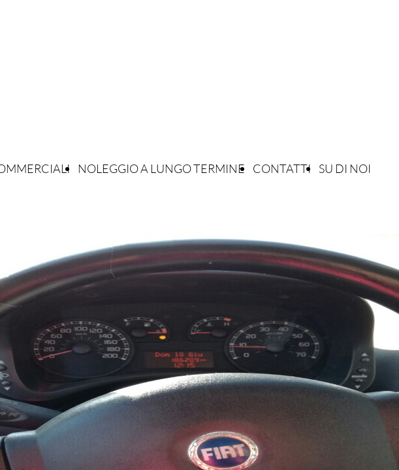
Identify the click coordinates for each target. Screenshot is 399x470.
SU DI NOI (345, 168)
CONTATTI (282, 168)
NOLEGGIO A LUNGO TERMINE (161, 168)
